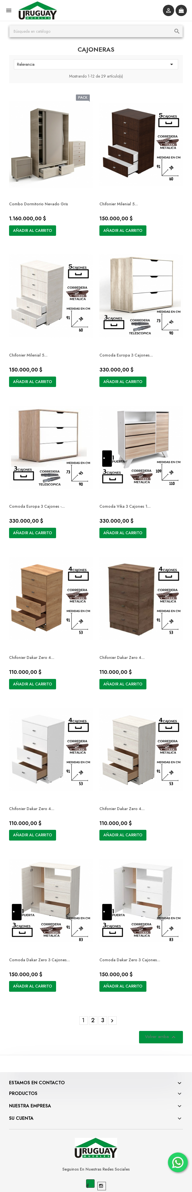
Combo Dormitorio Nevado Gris (41, 198)
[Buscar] (96, 31)
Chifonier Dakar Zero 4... (35, 636)
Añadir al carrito (36, 225)
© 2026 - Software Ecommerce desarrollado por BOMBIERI (96, 1181)
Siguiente (112, 988)
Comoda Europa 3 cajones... (127, 344)
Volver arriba (158, 1005)
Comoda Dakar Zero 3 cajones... (42, 928)
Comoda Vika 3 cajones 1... (126, 490)
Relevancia (96, 64)
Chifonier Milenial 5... (119, 198)
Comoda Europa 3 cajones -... (40, 490)
